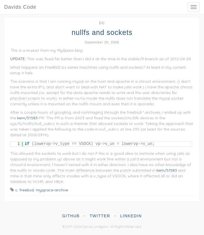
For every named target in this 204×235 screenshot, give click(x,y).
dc (102, 23)
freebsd (26, 190)
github (71, 216)
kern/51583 (27, 117)
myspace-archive (52, 190)
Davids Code (20, 7)
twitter (100, 216)
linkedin (131, 216)
